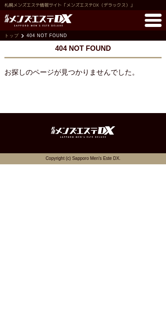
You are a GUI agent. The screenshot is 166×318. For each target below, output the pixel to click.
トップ (11, 35)
